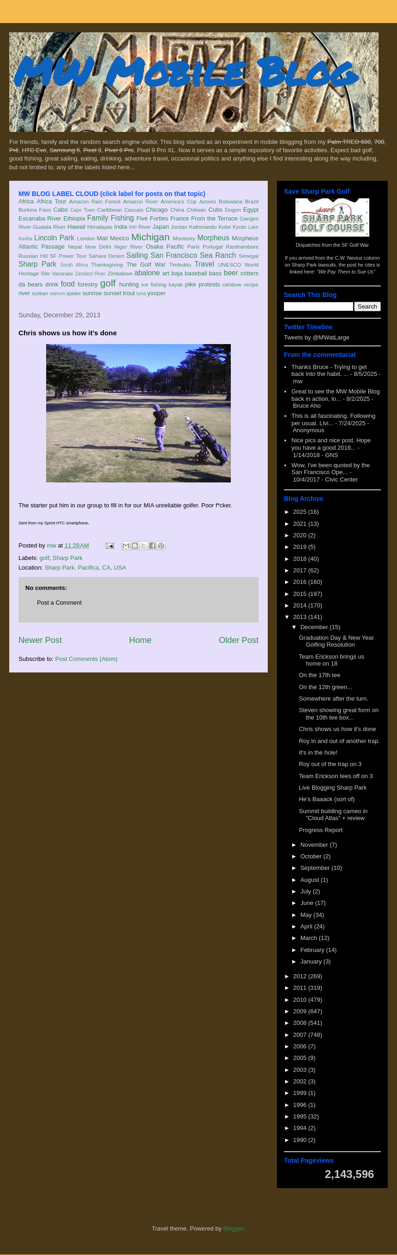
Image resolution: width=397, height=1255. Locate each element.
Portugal (213, 247)
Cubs (216, 209)
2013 (300, 616)
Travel (204, 264)
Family (97, 218)
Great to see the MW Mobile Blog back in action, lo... (335, 395)
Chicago (157, 209)
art (165, 273)
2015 (300, 593)
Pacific (175, 246)
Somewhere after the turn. (333, 698)
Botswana (230, 201)
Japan (160, 226)
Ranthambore (242, 247)
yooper (156, 293)
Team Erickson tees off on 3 (336, 776)
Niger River (128, 247)
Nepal (75, 247)
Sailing (137, 255)
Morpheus (213, 238)
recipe (251, 284)
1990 (300, 1139)
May (307, 914)
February (313, 949)
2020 (300, 535)
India (120, 226)
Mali (102, 238)
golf (108, 283)
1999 (300, 1092)
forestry (87, 284)
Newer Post (40, 640)
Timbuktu (180, 265)
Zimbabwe (120, 273)
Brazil (252, 201)
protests (209, 284)
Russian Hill (33, 256)
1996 (300, 1104)
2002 (300, 1081)
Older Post (239, 640)
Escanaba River (39, 218)
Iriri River (140, 227)
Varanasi (62, 273)
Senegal (249, 256)
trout (129, 293)
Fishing (122, 218)
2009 (300, 1011)
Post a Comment (59, 602)
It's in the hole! (318, 752)
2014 (300, 605)
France (179, 218)
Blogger (233, 1228)
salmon (57, 293)
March (310, 937)
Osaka (154, 246)
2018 (300, 558)
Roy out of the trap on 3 (330, 764)
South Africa (74, 265)
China (177, 210)
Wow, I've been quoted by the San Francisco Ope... (330, 469)
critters (250, 273)
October (312, 856)
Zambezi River (90, 273)
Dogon (233, 210)
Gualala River (49, 227)
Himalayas (100, 227)
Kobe (224, 227)
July (307, 891)
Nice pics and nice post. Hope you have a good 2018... (331, 444)
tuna (141, 293)
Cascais (134, 210)
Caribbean (109, 210)
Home (140, 640)
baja (177, 273)
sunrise (92, 293)
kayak (175, 284)
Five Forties (152, 218)
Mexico (119, 238)
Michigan (150, 237)
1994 (300, 1127)
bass (215, 273)
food (68, 284)
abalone (147, 273)
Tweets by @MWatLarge (316, 337)
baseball (196, 273)
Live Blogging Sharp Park (333, 787)
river (24, 293)
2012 (300, 976)
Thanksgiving (107, 265)
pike (190, 284)
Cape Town (82, 210)
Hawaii (76, 226)
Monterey (184, 238)
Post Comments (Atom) (86, 658)
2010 (300, 999)
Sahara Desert (106, 256)
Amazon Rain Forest (94, 201)
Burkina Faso (34, 210)
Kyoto (240, 227)
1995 (300, 1116)
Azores (207, 201)
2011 (300, 987)
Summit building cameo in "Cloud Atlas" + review (333, 815)
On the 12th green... (325, 687)
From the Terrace (214, 218)
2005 (300, 1057)
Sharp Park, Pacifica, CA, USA (85, 567)
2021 (300, 523)
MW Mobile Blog (184, 71)
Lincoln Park (54, 238)
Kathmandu (203, 227)
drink (51, 284)
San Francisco (173, 255)
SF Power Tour (68, 256)
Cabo (61, 209)
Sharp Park (37, 264)
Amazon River (140, 201)
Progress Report (321, 830)
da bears (30, 284)
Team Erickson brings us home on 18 (331, 660)
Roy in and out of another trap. (339, 741)
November (315, 844)
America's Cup (179, 201)
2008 (300, 1022)
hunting (129, 284)
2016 (300, 581)
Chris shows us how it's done (337, 729)
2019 (300, 546)
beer (231, 273)
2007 (300, 1034)
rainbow (232, 284)
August (311, 879)
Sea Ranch (218, 255)
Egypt (251, 209)
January (312, 961)
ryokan (40, 293)
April (307, 926)
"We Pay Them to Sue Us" (346, 271)
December (315, 627)
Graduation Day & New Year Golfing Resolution (336, 641)
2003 (300, 1069)
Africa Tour (51, 201)
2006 (300, 1046)
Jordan (179, 227)
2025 (300, 511)
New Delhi (98, 247)
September (316, 867)
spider (73, 293)
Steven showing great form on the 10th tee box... (339, 714)
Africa (26, 201)
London (86, 238)
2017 (300, 570)
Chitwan (196, 210)
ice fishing (153, 284)
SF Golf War (355, 245)
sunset (112, 293)
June (308, 902)
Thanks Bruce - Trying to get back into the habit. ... (329, 370)
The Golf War (146, 264)
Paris (193, 247)
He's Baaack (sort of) (327, 799)
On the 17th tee (319, 675)
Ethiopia (74, 218)
